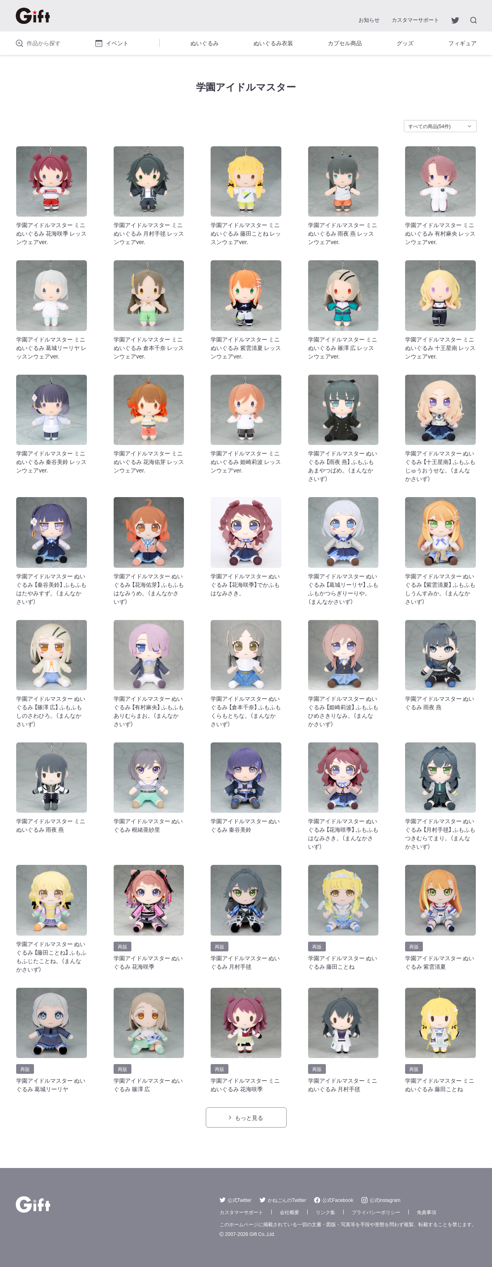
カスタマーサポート (415, 19)
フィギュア (462, 43)
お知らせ (369, 19)
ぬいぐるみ (204, 43)
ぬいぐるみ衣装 (273, 43)
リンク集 (325, 1212)
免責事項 (426, 1212)
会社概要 (289, 1212)
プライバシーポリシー (376, 1212)
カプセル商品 (345, 43)
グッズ (405, 43)
